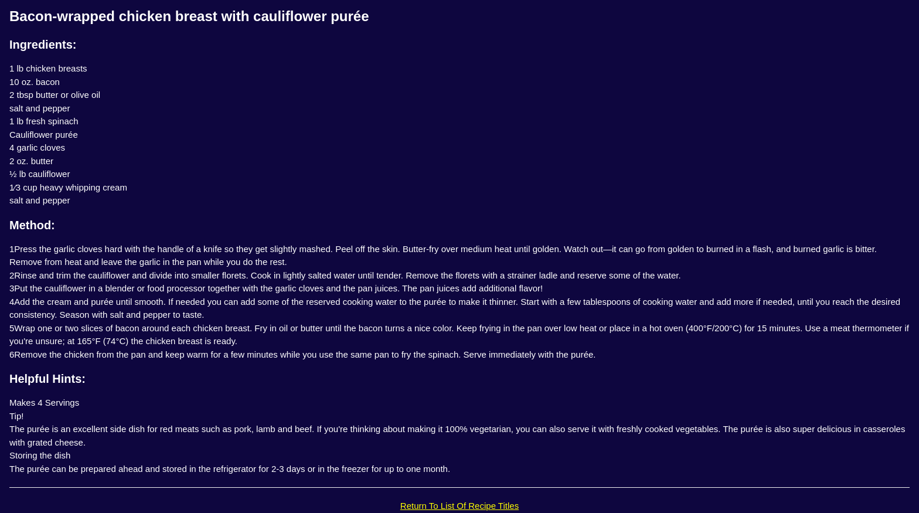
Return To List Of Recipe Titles (459, 506)
